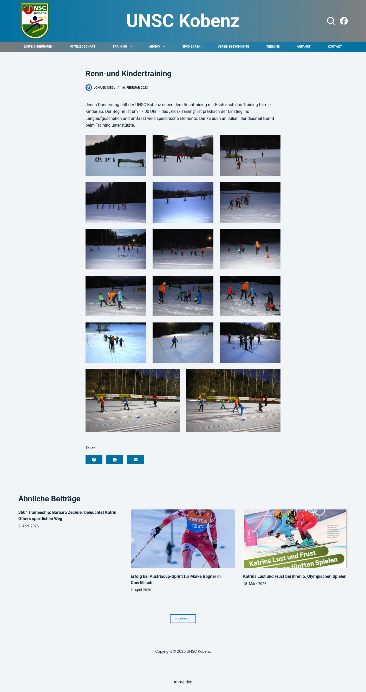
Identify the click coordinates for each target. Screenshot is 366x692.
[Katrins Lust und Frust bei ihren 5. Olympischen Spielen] (295, 538)
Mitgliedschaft (82, 46)
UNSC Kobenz (183, 20)
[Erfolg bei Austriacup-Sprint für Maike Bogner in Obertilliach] (183, 538)
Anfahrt (304, 46)
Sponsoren (191, 46)
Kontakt (335, 46)
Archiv (158, 47)
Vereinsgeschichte (233, 46)
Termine (272, 46)
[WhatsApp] (114, 459)
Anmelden (183, 682)
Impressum (183, 618)
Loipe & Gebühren (38, 46)
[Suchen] (331, 21)
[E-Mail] (135, 459)
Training (123, 47)
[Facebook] (344, 21)
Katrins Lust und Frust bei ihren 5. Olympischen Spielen (295, 576)
